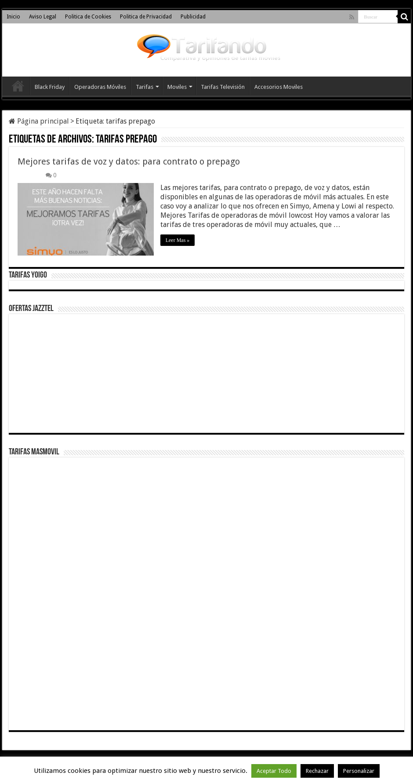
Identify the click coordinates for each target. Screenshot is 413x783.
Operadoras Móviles (100, 87)
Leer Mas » (178, 240)
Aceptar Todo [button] (274, 771)
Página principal (39, 121)
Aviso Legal (42, 17)
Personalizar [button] (358, 771)
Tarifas (144, 87)
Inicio (13, 17)
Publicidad (193, 17)
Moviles (177, 87)
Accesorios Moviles (278, 87)
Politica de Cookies (88, 17)
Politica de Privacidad (146, 17)
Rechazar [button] (317, 771)
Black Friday (50, 87)
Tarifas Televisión (223, 87)
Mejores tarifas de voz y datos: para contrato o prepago (129, 161)
